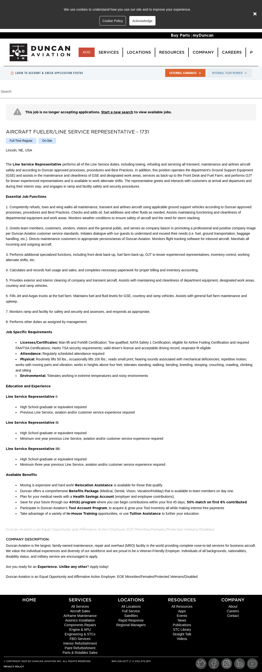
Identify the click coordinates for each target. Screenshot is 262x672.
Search (6, 91)
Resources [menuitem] (171, 52)
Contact (233, 615)
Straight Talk (182, 634)
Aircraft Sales (80, 611)
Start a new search (117, 112)
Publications (182, 625)
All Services (80, 606)
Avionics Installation (80, 620)
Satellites (131, 615)
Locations (131, 599)
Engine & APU (80, 629)
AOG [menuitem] (86, 52)
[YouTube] (252, 663)
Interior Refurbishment (80, 643)
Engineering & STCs (80, 634)
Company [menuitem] (203, 52)
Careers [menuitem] (232, 52)
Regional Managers (131, 625)
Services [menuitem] (108, 52)
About (233, 606)
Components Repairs (80, 625)
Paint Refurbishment (80, 648)
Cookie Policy (112, 21)
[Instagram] (226, 663)
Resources (182, 599)
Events (182, 615)
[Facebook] (213, 663)
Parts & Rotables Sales (80, 652)
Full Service (131, 611)
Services (80, 599)
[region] (131, 343)
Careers (233, 611)
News (182, 620)
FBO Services (80, 638)
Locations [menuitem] (139, 52)
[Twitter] (201, 663)
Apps (182, 611)
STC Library (182, 629)
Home (29, 599)
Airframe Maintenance (80, 615)
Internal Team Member (229, 73)
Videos (182, 638)
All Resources (182, 606)
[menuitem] (251, 52)
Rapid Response (131, 620)
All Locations (130, 606)
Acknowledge (142, 21)
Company (233, 599)
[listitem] (21, 141)
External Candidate (185, 73)
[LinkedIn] (239, 663)
